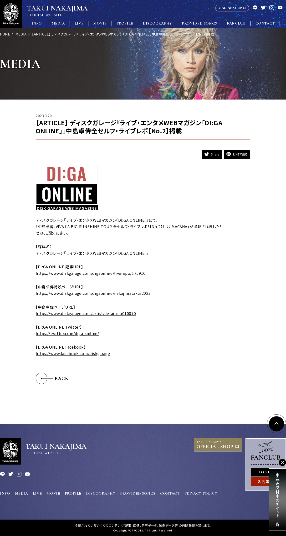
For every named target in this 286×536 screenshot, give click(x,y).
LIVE (79, 23)
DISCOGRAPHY (157, 23)
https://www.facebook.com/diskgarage (73, 353)
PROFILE (125, 23)
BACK (62, 378)
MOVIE (100, 23)
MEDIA (58, 23)
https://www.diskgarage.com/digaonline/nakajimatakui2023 (93, 293)
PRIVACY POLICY (200, 493)
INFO (37, 23)
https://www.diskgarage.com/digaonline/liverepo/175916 (91, 273)
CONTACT (265, 23)
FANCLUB (236, 23)
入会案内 (265, 481)
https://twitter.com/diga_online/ (67, 333)
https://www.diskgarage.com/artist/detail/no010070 (86, 313)
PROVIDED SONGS (199, 23)
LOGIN (266, 472)
